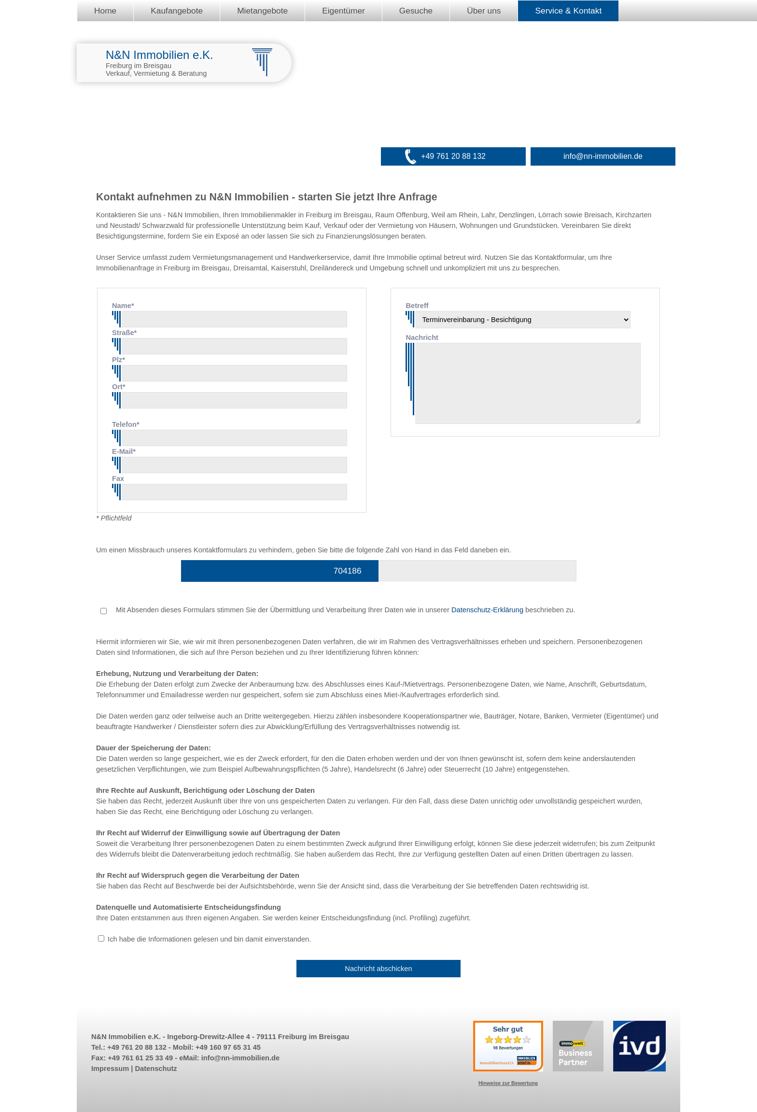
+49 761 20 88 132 (453, 156)
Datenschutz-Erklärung (487, 610)
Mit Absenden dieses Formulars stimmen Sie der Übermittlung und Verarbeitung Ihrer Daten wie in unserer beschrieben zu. (337, 610)
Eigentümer (343, 10)
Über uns (484, 10)
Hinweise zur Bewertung (508, 1083)
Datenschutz (156, 1068)
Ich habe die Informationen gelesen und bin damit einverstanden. (209, 939)
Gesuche (416, 10)
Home (105, 10)
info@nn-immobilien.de (603, 156)
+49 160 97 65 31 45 (228, 1047)
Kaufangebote (177, 10)
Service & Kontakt (568, 10)
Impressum (110, 1068)
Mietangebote (262, 10)
